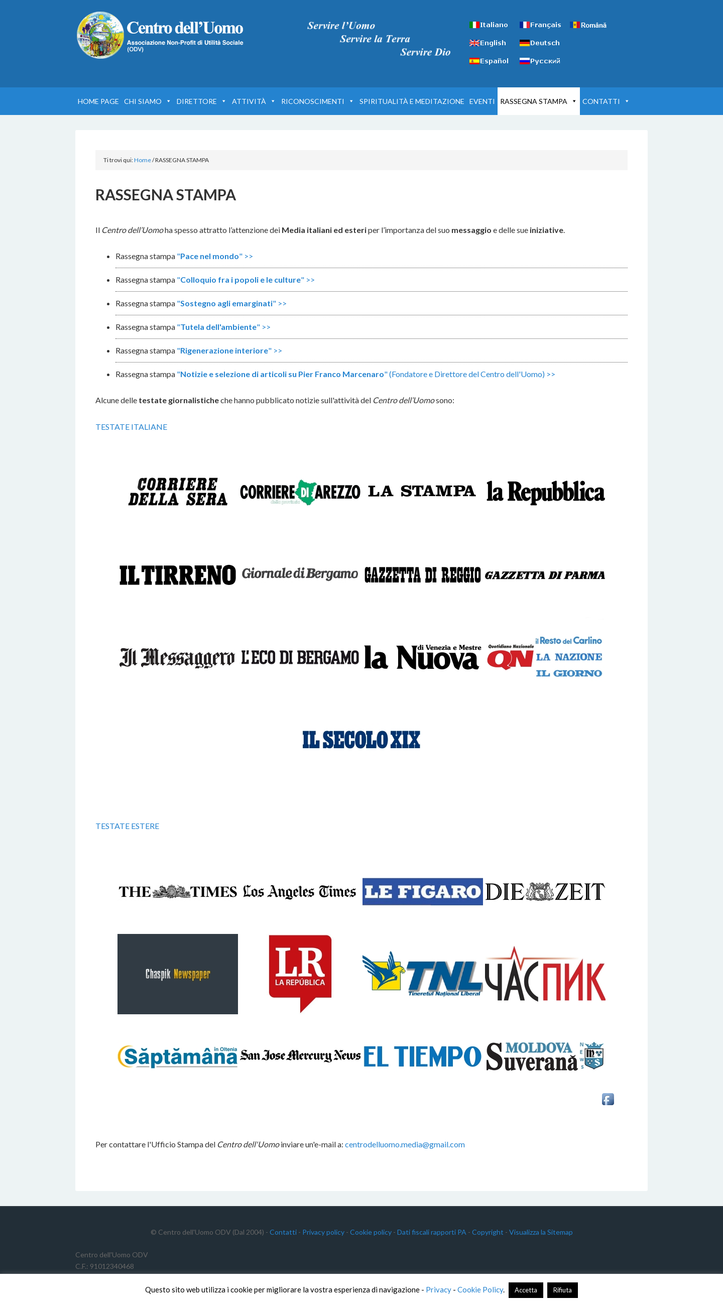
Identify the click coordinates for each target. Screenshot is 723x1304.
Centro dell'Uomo (160, 35)
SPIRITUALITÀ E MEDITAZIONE (411, 101)
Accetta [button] (526, 1290)
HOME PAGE (98, 101)
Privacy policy (323, 1232)
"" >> (215, 256)
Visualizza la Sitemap (541, 1232)
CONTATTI (606, 101)
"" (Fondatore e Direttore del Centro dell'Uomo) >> (366, 374)
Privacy (438, 1289)
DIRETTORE (202, 101)
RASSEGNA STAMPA (538, 101)
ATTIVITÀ (254, 101)
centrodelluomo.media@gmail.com (405, 1144)
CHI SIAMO (148, 101)
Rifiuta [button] (562, 1290)
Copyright (488, 1232)
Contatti (283, 1232)
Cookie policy (371, 1232)
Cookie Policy (480, 1289)
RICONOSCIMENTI (317, 101)
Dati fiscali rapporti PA (431, 1232)
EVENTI (482, 101)
